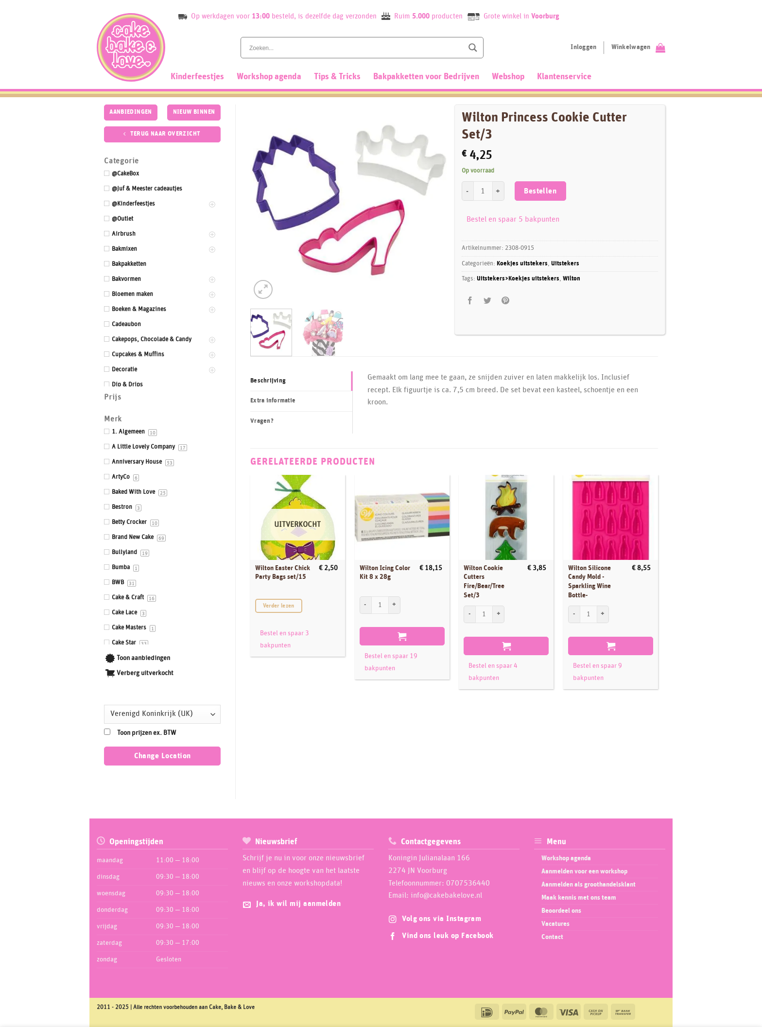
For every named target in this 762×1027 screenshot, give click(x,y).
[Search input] (355, 47)
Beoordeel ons (561, 910)
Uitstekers (565, 264)
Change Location (162, 756)
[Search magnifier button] (473, 47)
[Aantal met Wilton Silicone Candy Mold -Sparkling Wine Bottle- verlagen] (574, 614)
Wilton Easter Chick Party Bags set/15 (282, 573)
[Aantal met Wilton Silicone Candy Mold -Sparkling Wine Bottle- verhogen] (603, 614)
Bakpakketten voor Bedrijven (426, 76)
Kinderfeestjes (197, 76)
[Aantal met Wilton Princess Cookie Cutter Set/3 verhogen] (498, 191)
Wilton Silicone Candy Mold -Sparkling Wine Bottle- (589, 582)
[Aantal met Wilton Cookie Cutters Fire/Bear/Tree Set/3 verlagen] (469, 614)
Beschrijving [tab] (268, 381)
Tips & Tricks (337, 76)
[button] (263, 289)
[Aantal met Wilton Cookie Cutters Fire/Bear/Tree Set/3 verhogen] (498, 614)
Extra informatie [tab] (272, 401)
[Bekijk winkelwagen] (638, 47)
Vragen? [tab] (262, 421)
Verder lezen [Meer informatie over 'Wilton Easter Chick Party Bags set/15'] (278, 606)
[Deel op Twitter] (488, 301)
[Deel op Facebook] (470, 301)
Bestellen (540, 191)
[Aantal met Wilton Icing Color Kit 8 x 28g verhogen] (394, 605)
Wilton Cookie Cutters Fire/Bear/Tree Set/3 (484, 582)
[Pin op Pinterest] (505, 301)
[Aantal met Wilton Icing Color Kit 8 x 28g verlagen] (365, 605)
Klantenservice (564, 76)
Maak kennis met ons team (578, 897)
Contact (552, 937)
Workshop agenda (269, 76)
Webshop (508, 76)
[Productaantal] (483, 191)
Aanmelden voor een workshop (584, 871)
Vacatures (555, 924)
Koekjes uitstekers (522, 264)
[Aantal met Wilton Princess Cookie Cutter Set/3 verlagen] (467, 191)
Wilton (571, 279)
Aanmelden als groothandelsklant (588, 884)
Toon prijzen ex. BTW (146, 733)
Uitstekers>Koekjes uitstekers (518, 279)
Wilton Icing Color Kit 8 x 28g (385, 573)
